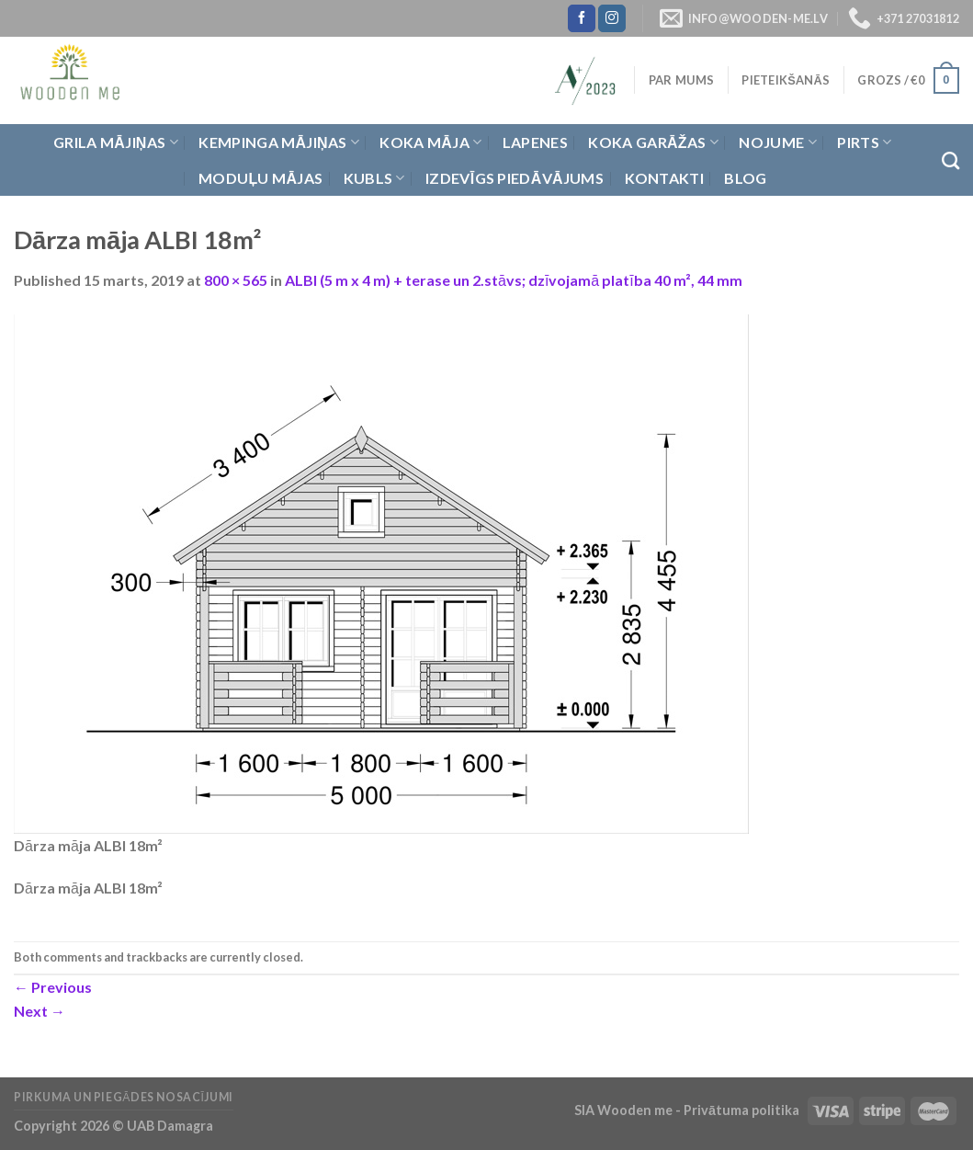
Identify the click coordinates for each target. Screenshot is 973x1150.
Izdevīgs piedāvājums (514, 178)
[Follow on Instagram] (612, 18)
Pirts (864, 142)
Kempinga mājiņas (278, 142)
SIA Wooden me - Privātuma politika (688, 1110)
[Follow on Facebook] (581, 18)
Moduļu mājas (260, 178)
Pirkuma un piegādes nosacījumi (123, 1097)
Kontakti (665, 178)
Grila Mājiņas (115, 142)
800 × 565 (235, 280)
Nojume (777, 142)
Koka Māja (430, 142)
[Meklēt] (950, 160)
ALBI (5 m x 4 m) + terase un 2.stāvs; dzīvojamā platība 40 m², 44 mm (513, 280)
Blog (745, 178)
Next (39, 1010)
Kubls (374, 178)
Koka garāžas (653, 142)
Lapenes (535, 142)
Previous (53, 987)
